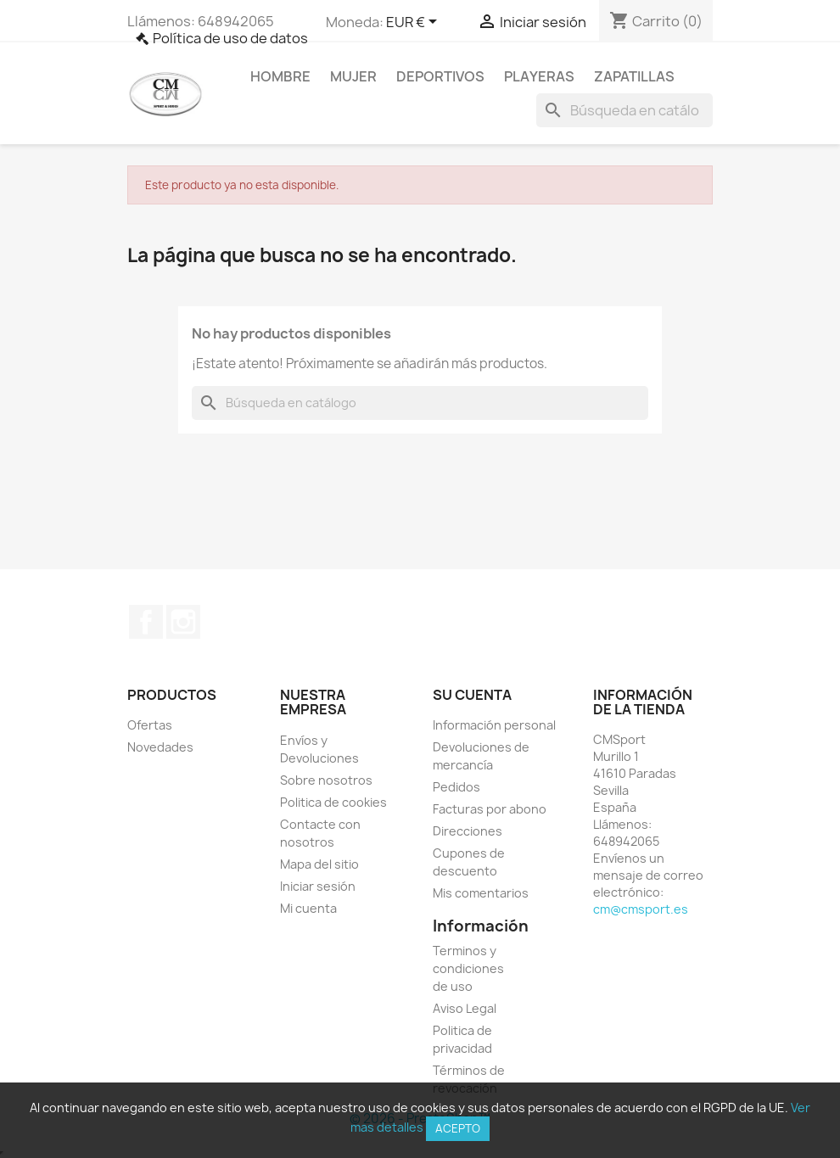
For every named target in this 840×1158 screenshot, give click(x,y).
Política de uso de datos (230, 38)
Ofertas (149, 725)
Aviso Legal (464, 1008)
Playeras (539, 76)
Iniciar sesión (318, 886)
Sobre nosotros (326, 780)
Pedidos (456, 787)
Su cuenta (472, 694)
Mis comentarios (481, 893)
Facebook (146, 622)
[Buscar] (624, 110)
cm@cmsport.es (640, 909)
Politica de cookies (333, 802)
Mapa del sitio (319, 864)
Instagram (183, 622)
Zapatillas (634, 76)
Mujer (353, 76)
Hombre (280, 76)
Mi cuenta (308, 908)
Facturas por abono (489, 809)
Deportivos (440, 76)
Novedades (160, 747)
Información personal (494, 725)
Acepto (457, 1128)
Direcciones (467, 831)
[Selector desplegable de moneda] (414, 23)
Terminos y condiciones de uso (468, 968)
